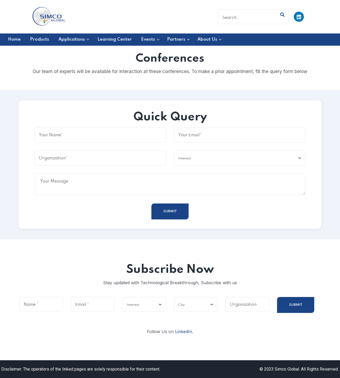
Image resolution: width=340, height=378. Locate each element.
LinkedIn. (184, 331)
